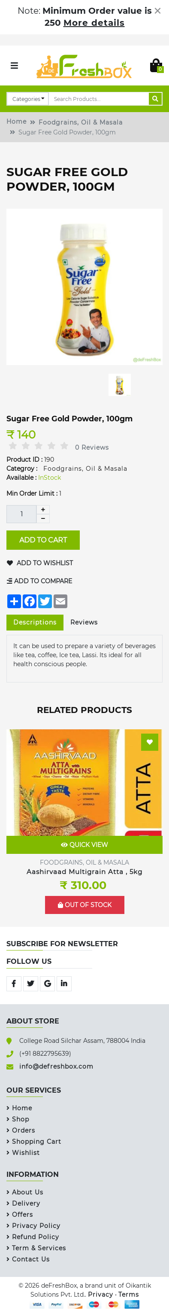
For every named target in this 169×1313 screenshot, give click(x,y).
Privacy (100, 1294)
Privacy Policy (33, 1226)
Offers (19, 1215)
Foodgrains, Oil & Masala (81, 122)
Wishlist (23, 1153)
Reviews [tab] (84, 622)
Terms (128, 1294)
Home (16, 121)
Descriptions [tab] (35, 622)
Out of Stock (85, 905)
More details (94, 23)
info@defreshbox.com (56, 1066)
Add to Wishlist (40, 563)
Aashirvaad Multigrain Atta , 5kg (84, 872)
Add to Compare (39, 581)
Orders (20, 1130)
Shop (17, 1119)
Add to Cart (43, 540)
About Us (24, 1192)
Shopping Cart (33, 1141)
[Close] (158, 11)
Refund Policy (32, 1237)
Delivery (23, 1203)
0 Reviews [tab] (92, 447)
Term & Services (36, 1248)
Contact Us (28, 1259)
